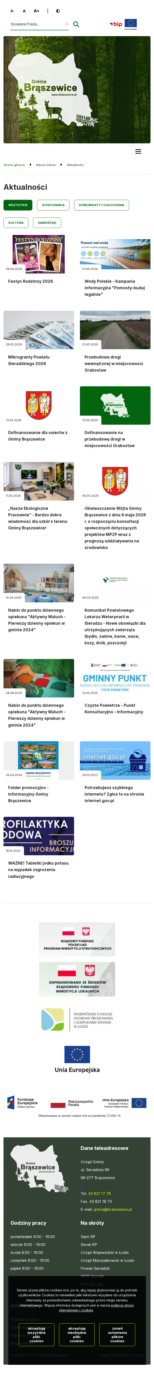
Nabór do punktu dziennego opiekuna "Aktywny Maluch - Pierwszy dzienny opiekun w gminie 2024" (37, 620)
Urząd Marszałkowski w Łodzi (107, 1260)
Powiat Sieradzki (95, 1268)
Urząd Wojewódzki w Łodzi (105, 1252)
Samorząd (47, 222)
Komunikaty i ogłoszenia (101, 205)
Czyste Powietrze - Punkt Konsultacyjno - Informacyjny (114, 708)
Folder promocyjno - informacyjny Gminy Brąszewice (28, 794)
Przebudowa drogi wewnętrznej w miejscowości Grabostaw (114, 364)
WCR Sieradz (92, 1276)
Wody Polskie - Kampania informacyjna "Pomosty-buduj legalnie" (115, 288)
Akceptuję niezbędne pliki (77, 1342)
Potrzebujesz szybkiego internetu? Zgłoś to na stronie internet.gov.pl (114, 794)
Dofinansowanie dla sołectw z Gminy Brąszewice (38, 436)
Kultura (16, 222)
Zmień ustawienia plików (117, 1342)
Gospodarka (53, 205)
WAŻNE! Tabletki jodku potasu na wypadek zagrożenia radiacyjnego (38, 870)
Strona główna (14, 165)
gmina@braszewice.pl (113, 1209)
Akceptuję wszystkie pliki (36, 1342)
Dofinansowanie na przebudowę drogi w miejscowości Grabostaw (110, 439)
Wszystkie (17, 205)
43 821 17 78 (99, 1193)
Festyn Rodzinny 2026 (30, 281)
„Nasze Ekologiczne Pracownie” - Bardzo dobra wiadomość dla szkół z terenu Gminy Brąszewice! (37, 518)
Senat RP (89, 1244)
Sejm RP (88, 1236)
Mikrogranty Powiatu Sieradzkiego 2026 (29, 360)
